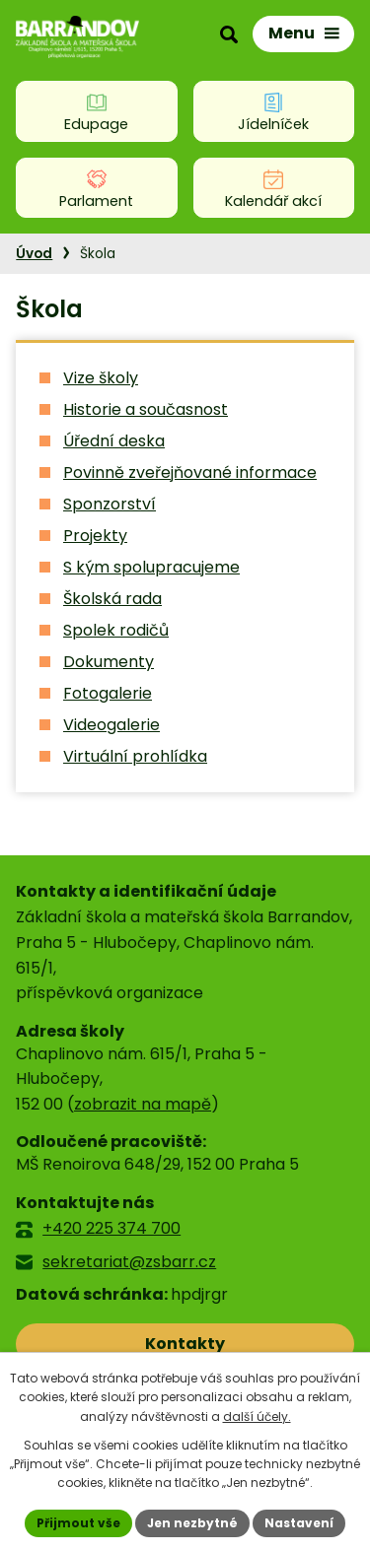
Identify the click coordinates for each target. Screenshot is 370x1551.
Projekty (95, 535)
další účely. (257, 1416)
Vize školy (100, 378)
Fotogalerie (107, 693)
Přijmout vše (78, 1523)
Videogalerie (111, 724)
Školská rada (112, 598)
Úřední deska (114, 441)
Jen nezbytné (192, 1523)
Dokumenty (108, 661)
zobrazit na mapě (142, 1104)
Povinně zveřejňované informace (190, 472)
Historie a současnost (145, 409)
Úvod (34, 253)
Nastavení (298, 1523)
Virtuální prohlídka (135, 756)
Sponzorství (109, 504)
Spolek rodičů (116, 630)
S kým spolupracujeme (151, 567)
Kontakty (185, 1343)
